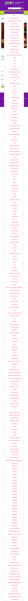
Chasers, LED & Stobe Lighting (14, 372)
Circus (14, 310)
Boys (15, 66)
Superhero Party (15, 270)
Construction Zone (14, 191)
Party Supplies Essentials (14, 18)
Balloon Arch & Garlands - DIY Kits (14, 534)
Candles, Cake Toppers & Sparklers (14, 375)
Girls (14, 63)
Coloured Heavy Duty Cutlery (14, 29)
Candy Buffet (14, 588)
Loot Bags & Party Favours (14, 412)
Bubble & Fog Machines (14, 369)
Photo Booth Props (14, 429)
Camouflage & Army (14, 185)
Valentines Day (14, 355)
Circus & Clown (14, 188)
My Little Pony (14, 239)
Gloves (14, 111)
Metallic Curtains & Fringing (14, 415)
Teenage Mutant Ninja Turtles (14, 273)
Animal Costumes (14, 69)
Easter (14, 318)
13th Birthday (14, 491)
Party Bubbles (14, 423)
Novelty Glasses (15, 140)
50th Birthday (14, 508)
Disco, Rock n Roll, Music (14, 199)
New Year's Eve (14, 341)
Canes (14, 86)
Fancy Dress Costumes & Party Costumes (14, 55)
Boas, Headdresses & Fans (14, 83)
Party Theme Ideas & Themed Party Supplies (14, 287)
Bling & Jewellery (14, 74)
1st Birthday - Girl (14, 466)
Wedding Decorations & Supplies (14, 565)
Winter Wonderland (14, 358)
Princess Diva (14, 233)
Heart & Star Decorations (14, 403)
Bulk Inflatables (14, 364)
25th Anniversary (14, 568)
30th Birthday (14, 503)
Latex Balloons (14, 545)
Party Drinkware (14, 46)
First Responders (14, 216)
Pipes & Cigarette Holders (14, 145)
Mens (15, 60)
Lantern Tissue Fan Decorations (14, 576)
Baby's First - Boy (14, 171)
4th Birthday (14, 474)
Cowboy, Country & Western (14, 307)
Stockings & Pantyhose (14, 148)
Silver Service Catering (14, 52)
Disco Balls (14, 389)
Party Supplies (4, 98)
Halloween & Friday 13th (14, 324)
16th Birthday (14, 494)
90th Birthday (14, 520)
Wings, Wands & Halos (14, 162)
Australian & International (14, 290)
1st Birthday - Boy (14, 463)
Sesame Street (14, 259)
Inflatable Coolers (14, 406)
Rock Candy (14, 443)
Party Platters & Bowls (14, 49)
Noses (14, 137)
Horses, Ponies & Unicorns (14, 225)
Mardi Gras (15, 335)
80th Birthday (14, 517)
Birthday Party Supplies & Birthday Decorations (14, 460)
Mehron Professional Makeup (14, 134)
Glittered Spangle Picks (14, 395)
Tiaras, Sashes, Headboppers (14, 151)
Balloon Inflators (14, 551)
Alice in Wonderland (14, 168)
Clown (14, 89)
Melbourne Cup (14, 338)
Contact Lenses (14, 91)
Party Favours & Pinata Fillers (14, 437)
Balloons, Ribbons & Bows (14, 531)
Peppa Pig (14, 247)
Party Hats (14, 426)
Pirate (14, 250)
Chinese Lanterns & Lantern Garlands (14, 378)
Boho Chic (14, 182)
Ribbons (14, 559)
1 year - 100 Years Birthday (14, 528)
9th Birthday (14, 488)
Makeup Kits (14, 131)
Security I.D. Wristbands (14, 449)
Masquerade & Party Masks (14, 128)
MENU (17, 12)
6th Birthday (14, 480)
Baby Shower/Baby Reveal (14, 293)
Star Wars (14, 267)
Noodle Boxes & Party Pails (14, 420)
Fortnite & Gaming (14, 205)
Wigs (14, 157)
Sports (14, 264)
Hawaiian (14, 123)
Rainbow (14, 256)
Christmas (14, 298)
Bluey (15, 179)
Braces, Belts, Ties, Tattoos (14, 77)
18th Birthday (14, 497)
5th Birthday (14, 477)
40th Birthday (14, 505)
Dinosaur (14, 196)
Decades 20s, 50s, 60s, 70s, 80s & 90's (14, 313)
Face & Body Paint (14, 103)
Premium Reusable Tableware (14, 43)
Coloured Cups (14, 23)
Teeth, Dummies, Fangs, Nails (14, 154)
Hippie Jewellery (15, 120)
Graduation (14, 321)
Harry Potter (14, 219)
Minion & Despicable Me (14, 236)
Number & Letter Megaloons (14, 548)
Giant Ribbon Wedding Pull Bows (14, 596)
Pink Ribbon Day (14, 347)
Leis (14, 409)
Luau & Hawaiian (14, 230)
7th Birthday (14, 483)
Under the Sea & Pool (14, 281)
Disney (14, 202)
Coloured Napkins (14, 32)
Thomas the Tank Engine (14, 276)
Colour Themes (14, 304)
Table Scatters (14, 454)
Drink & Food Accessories (14, 386)
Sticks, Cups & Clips (14, 562)
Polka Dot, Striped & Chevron (14, 253)
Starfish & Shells (15, 585)
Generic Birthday (14, 525)
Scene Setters (14, 446)
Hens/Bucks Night (14, 327)
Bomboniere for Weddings (14, 579)
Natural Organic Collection (14, 40)
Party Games (14, 432)
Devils (14, 94)
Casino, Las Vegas (14, 296)
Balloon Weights (15, 537)
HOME (14, 15)
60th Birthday (14, 511)
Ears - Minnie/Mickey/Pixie (15, 97)
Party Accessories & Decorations (14, 361)
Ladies (14, 57)
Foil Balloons (14, 542)
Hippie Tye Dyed (15, 222)
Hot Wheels (14, 208)
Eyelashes (14, 100)
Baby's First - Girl (14, 174)
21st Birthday (14, 500)
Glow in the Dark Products (14, 398)
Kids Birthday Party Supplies (14, 165)
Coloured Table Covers (14, 35)
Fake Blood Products (14, 106)
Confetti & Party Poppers (14, 381)
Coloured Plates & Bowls (14, 26)
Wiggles (14, 284)
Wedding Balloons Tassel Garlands (14, 593)
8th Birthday (14, 486)
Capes (14, 80)
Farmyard (14, 213)
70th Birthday (14, 514)
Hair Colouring (14, 114)
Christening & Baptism (14, 301)
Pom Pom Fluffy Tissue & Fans (14, 440)
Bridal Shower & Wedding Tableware (14, 582)
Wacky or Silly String (14, 457)
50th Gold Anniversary (14, 571)
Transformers (14, 279)
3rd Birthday (14, 471)
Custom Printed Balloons (14, 554)
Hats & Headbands (14, 117)
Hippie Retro (14, 330)
